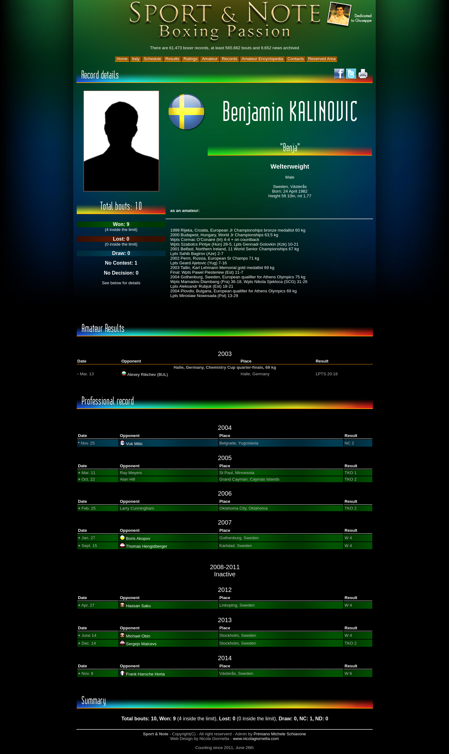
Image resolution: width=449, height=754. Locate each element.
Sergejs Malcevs (141, 643)
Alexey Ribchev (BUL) (147, 374)
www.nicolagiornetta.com (256, 738)
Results (172, 58)
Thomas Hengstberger (146, 546)
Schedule (152, 58)
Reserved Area (322, 58)
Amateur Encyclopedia (262, 58)
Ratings (190, 58)
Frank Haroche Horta (145, 674)
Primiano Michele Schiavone (279, 734)
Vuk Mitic (134, 443)
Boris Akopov (138, 538)
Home (122, 58)
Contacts (295, 58)
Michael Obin (138, 636)
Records (229, 58)
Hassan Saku (138, 605)
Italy (135, 58)
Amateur (209, 58)
